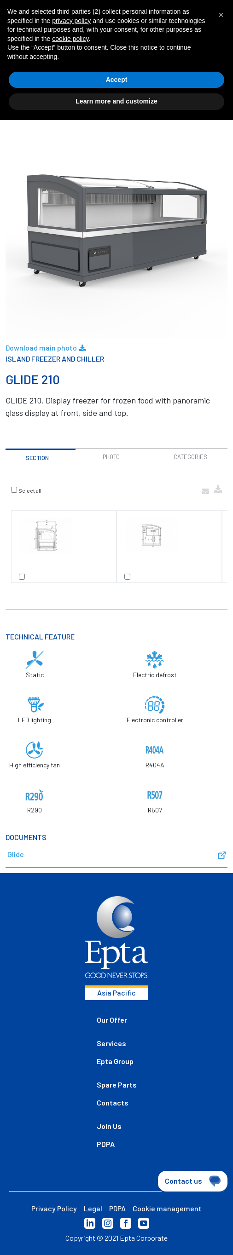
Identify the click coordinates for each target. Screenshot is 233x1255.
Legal (93, 1208)
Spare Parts (117, 1084)
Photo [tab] (111, 457)
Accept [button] (117, 79)
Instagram (107, 1223)
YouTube (143, 1223)
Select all (29, 490)
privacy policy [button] (71, 20)
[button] (221, 14)
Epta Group (115, 1061)
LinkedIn (89, 1223)
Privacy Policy (54, 1208)
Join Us (109, 1126)
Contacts (112, 1102)
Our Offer (112, 1019)
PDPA (106, 1144)
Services (111, 1043)
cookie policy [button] (70, 38)
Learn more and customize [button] (116, 101)
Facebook (125, 1223)
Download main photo (46, 347)
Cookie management (167, 1208)
